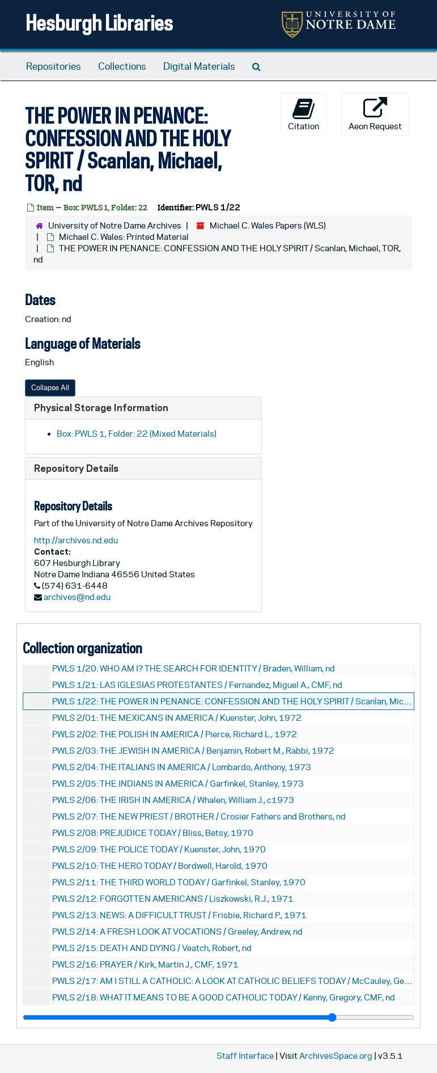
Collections (122, 66)
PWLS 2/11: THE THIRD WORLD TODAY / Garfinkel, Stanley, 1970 (179, 882)
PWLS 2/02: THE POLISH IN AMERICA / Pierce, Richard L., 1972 (174, 734)
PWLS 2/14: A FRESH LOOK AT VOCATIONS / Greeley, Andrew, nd (177, 931)
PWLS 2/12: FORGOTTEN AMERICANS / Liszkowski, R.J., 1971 (173, 898)
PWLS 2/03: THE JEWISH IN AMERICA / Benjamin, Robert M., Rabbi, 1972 (193, 750)
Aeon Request (375, 114)
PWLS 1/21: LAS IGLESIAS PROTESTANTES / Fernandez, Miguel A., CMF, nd (197, 685)
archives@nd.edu (77, 597)
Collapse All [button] (50, 387)
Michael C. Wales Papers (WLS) (268, 225)
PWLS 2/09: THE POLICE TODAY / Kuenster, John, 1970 (159, 849)
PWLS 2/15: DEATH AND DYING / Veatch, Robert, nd (152, 948)
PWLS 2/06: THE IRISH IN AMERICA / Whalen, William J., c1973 (173, 800)
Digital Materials (199, 66)
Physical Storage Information (101, 407)
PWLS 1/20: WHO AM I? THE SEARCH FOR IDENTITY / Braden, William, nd (193, 668)
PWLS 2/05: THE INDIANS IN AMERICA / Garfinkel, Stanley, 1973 (178, 783)
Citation (303, 114)
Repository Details (76, 468)
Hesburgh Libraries (99, 22)
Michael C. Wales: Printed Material (124, 237)
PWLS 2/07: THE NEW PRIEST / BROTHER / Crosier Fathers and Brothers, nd (199, 816)
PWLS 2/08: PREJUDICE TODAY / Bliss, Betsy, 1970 (152, 833)
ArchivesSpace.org (335, 1056)
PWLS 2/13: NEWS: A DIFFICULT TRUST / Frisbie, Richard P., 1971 (179, 915)
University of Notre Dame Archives (114, 225)
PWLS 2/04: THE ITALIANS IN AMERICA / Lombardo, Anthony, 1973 (181, 767)
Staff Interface (245, 1056)
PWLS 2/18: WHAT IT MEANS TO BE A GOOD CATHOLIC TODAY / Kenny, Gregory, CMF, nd (223, 997)
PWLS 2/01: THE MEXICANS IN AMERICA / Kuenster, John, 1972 (177, 718)
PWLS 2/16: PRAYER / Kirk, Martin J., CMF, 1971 (145, 964)
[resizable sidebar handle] (218, 1017)
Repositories (53, 66)
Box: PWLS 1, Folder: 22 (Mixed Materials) (137, 433)
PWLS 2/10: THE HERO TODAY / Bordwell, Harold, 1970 (160, 866)
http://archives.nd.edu (76, 540)
